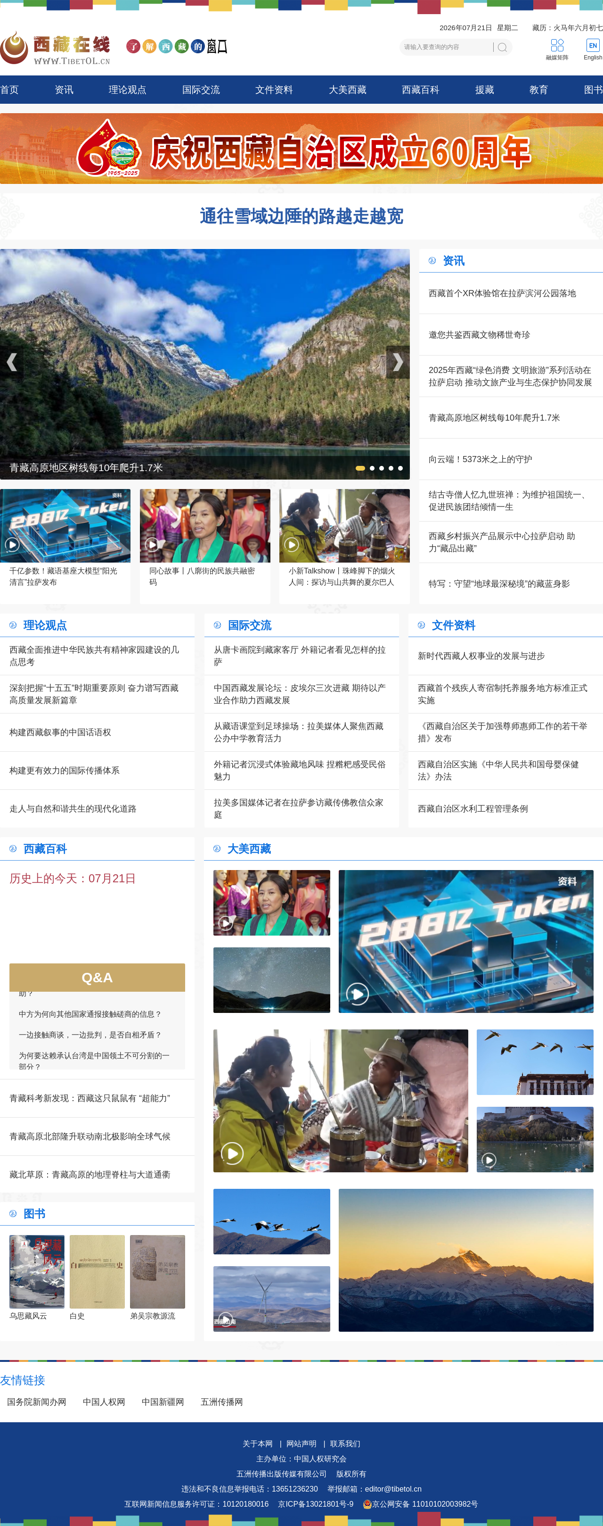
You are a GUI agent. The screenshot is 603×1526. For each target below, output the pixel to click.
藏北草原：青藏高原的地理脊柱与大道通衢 (90, 1174)
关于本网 (258, 1444)
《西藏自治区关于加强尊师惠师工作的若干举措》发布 (502, 732)
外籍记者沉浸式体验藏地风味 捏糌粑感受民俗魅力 (300, 770)
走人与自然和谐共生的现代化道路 (73, 808)
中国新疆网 (163, 1402)
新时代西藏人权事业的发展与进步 (481, 656)
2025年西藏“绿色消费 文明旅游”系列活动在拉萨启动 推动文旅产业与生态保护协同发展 (510, 376)
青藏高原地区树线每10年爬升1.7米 (494, 418)
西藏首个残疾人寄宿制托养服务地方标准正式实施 (502, 694)
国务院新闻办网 (36, 1402)
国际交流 (201, 89)
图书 (593, 89)
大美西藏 (348, 89)
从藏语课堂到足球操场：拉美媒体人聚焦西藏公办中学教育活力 (298, 732)
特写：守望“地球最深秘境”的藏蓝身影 (499, 584)
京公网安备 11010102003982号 (420, 1504)
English (593, 57)
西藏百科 (421, 89)
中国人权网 (104, 1402)
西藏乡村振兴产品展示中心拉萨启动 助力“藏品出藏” (502, 542)
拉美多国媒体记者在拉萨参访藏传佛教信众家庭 (298, 809)
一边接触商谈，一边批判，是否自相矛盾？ (90, 1039)
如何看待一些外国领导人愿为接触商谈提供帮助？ (94, 991)
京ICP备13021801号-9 (315, 1504)
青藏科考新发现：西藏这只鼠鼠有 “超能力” (89, 1098)
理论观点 (128, 89)
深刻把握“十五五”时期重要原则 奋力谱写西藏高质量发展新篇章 (94, 694)
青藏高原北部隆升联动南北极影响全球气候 (90, 1136)
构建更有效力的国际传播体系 (64, 770)
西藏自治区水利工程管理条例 (473, 808)
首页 (9, 89)
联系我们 (345, 1444)
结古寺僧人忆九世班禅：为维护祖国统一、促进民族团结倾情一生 (509, 501)
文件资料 (274, 89)
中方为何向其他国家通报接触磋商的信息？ (90, 1018)
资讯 (64, 89)
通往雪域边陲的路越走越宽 (301, 216)
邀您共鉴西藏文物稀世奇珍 (479, 335)
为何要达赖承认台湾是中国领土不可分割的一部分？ (94, 1065)
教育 (539, 89)
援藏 (484, 89)
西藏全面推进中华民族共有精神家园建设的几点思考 (94, 656)
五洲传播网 (222, 1402)
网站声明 (301, 1444)
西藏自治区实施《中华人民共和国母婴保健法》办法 (498, 770)
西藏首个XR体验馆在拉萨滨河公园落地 (502, 293)
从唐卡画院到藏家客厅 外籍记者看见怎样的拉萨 (300, 656)
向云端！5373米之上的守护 (480, 459)
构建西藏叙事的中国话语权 (60, 732)
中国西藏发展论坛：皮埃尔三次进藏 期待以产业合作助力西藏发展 (300, 694)
